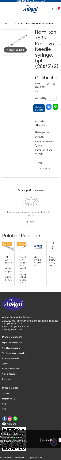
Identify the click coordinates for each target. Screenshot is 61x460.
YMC (4, 404)
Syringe (20, 23)
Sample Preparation (10, 369)
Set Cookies (48, 440)
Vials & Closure (8, 374)
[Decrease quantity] (49, 98)
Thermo (5, 394)
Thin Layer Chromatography (13, 353)
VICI (4, 409)
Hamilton (41, 125)
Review (30, 221)
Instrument (6, 379)
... (13, 23)
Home (7, 23)
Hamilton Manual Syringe (44, 143)
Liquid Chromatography (12, 343)
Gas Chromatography (11, 348)
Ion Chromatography (10, 358)
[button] (54, 9)
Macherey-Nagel (9, 399)
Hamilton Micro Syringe (43, 151)
